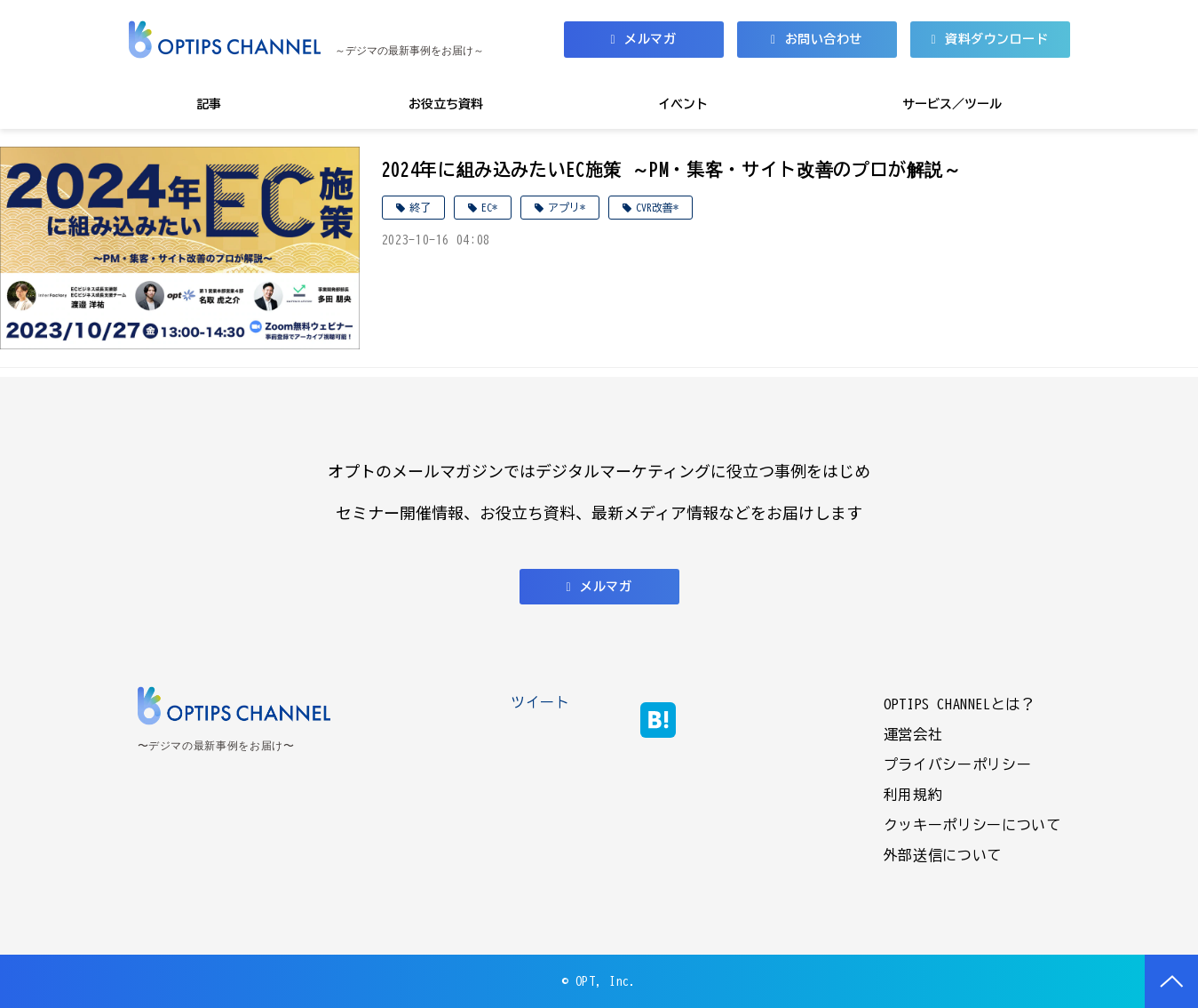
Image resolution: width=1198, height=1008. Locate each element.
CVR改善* (657, 207)
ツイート (540, 702)
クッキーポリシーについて (972, 825)
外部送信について (943, 855)
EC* (489, 207)
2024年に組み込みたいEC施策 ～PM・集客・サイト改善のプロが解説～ (672, 169)
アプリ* (566, 207)
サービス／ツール (952, 104)
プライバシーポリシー (957, 764)
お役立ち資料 (446, 104)
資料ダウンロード (996, 39)
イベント (683, 104)
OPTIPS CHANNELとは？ (959, 704)
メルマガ (650, 39)
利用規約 (913, 795)
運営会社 (913, 734)
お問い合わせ (823, 39)
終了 (420, 207)
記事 (208, 104)
